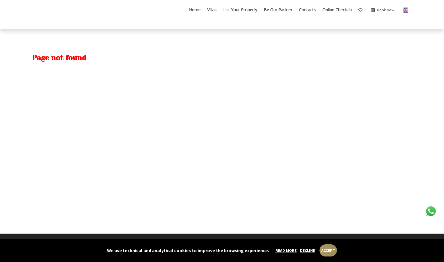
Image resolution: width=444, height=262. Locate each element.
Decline (307, 250)
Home (195, 9)
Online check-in (337, 9)
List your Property (240, 9)
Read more (286, 250)
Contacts (307, 9)
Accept (328, 250)
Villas (211, 9)
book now (382, 9)
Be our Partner (278, 9)
